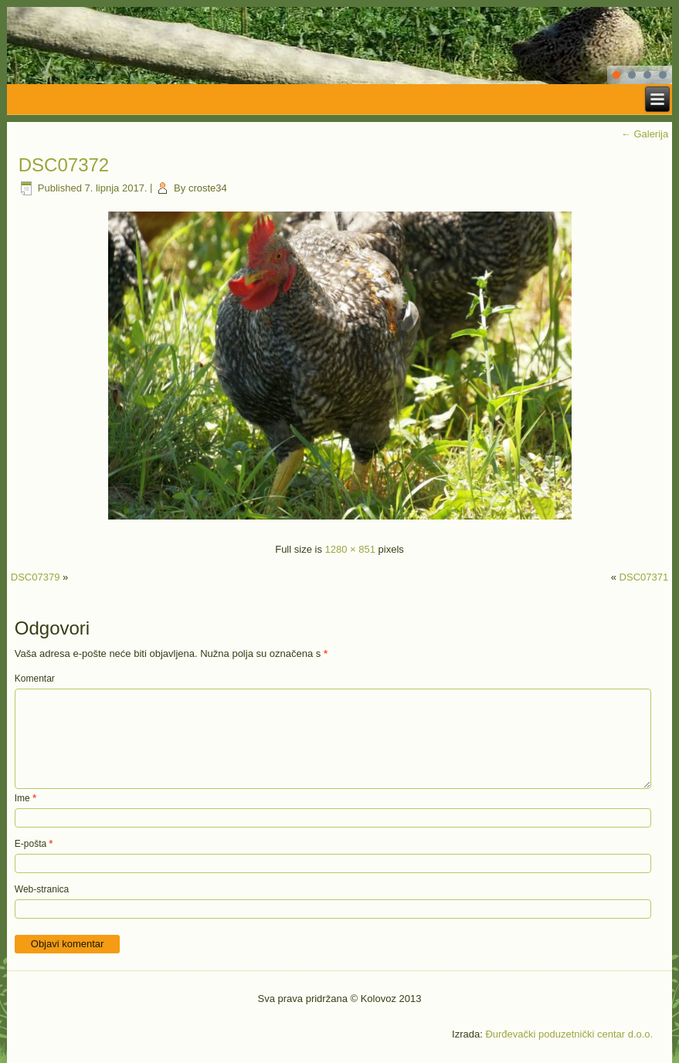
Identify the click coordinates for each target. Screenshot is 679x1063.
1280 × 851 (350, 549)
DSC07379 (35, 577)
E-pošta (34, 843)
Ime (25, 798)
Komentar (35, 678)
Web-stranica (42, 889)
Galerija (644, 134)
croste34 (207, 188)
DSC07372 (64, 164)
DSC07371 (644, 577)
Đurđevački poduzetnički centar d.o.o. (569, 1034)
